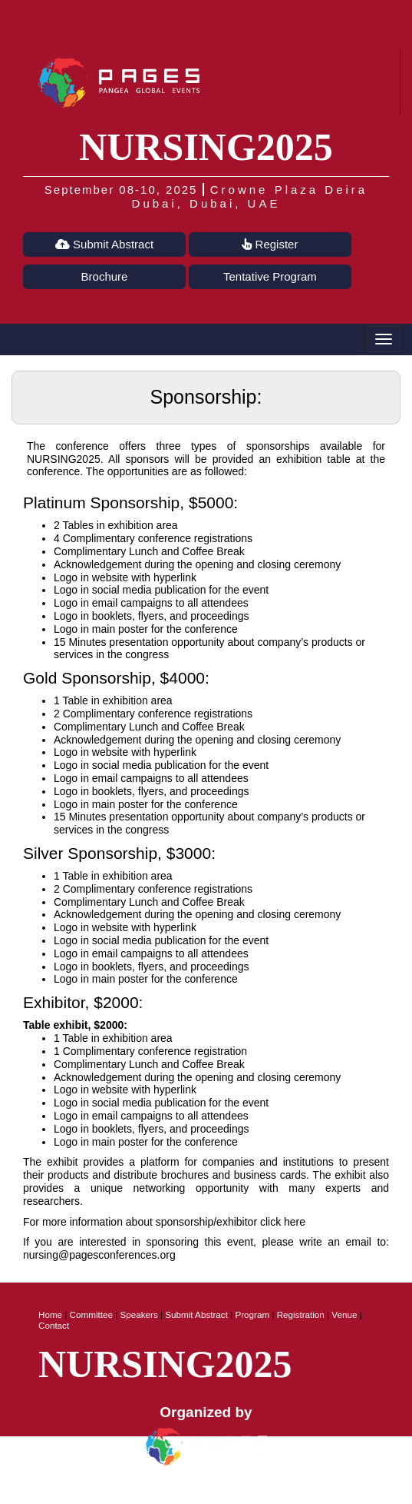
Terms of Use (243, 1489)
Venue (344, 1314)
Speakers (138, 1314)
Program (252, 1314)
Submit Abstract (104, 244)
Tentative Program (270, 276)
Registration (301, 1314)
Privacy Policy (170, 1489)
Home (50, 1314)
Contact (53, 1325)
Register (270, 244)
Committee (91, 1314)
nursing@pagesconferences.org (99, 1255)
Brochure (104, 276)
